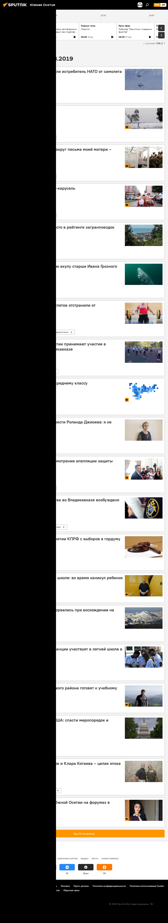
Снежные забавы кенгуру (30, 110)
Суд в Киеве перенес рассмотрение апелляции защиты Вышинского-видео (59, 463)
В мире (10, 98)
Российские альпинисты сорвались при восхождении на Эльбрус (59, 612)
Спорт (41, 332)
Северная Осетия (60, 332)
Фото (95, 858)
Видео (9, 137)
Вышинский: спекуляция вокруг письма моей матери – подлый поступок (58, 152)
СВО (16, 858)
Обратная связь (71, 890)
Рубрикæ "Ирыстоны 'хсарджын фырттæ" (135, 30)
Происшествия (54, 527)
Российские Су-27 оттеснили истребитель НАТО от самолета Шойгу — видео (63, 74)
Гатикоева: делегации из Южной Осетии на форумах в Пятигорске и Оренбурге (57, 805)
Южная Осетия (13, 371)
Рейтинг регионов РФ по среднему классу (46, 383)
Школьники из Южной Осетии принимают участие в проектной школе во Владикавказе (55, 346)
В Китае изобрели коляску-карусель (40, 188)
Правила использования (30, 886)
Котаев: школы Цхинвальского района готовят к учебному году (61, 690)
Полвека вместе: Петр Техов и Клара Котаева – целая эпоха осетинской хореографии (63, 766)
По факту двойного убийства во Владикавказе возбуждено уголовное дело (62, 502)
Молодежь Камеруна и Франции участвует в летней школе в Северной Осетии (63, 651)
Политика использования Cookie (147, 886)
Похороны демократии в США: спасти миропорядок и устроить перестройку (56, 723)
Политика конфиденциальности (109, 886)
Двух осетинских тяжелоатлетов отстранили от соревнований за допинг (50, 308)
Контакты (52, 886)
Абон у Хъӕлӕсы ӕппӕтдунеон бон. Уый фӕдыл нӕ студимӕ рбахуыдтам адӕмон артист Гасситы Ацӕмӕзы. (60, 33)
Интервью (33, 449)
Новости (10, 29)
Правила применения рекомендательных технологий (31, 890)
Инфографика (13, 410)
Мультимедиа (27, 137)
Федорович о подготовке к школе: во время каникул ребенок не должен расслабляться (64, 580)
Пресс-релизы (81, 886)
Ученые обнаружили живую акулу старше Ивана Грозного (61, 266)
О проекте (8, 886)
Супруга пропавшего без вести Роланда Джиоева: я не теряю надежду (58, 424)
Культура (51, 790)
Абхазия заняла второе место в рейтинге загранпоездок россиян (59, 230)
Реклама (65, 886)
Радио (7, 858)
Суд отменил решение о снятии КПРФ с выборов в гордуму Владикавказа (62, 541)
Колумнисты (12, 751)
